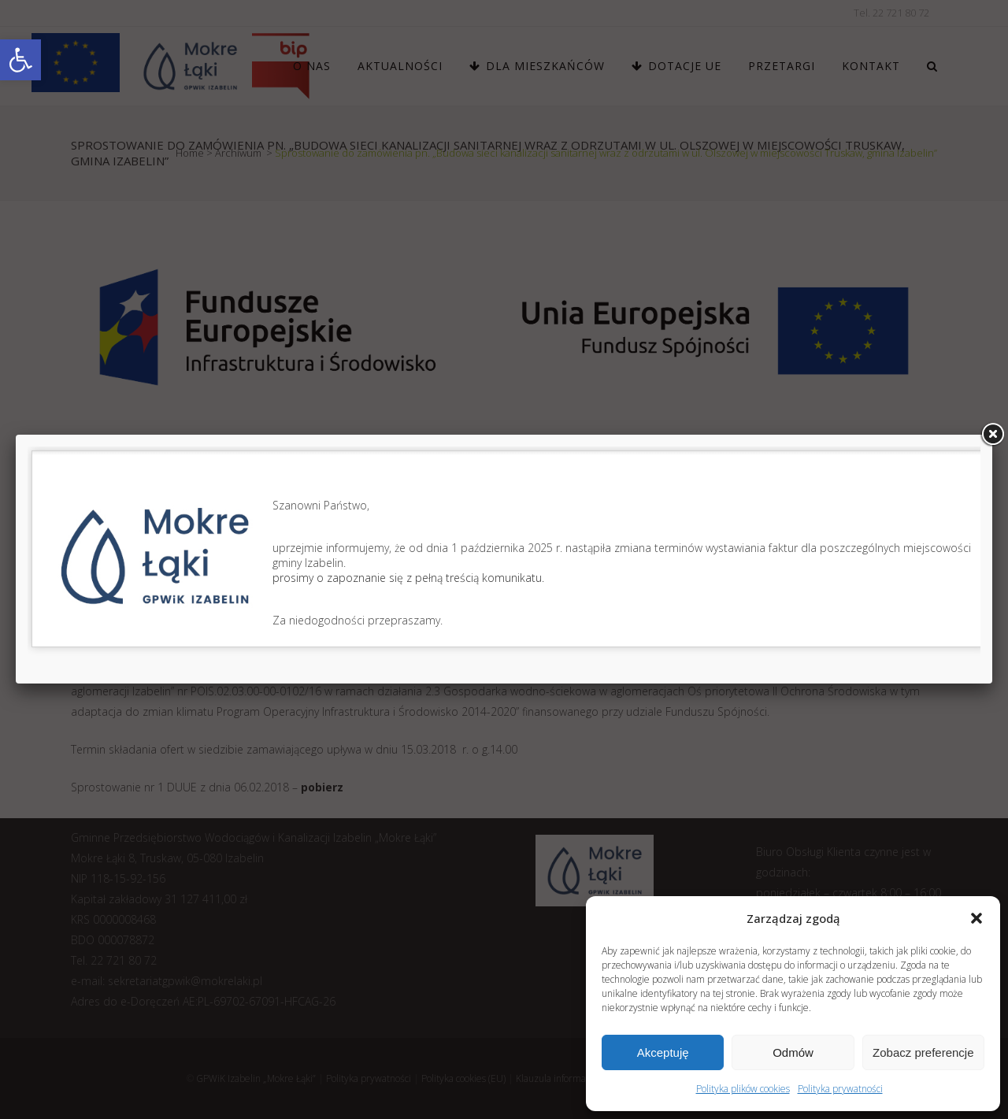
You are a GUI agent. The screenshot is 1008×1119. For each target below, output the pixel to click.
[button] (976, 918)
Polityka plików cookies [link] (743, 1088)
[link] (20, 59)
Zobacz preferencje (923, 1052)
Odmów (793, 1052)
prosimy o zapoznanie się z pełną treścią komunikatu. (408, 577)
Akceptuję (663, 1052)
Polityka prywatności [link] (840, 1088)
